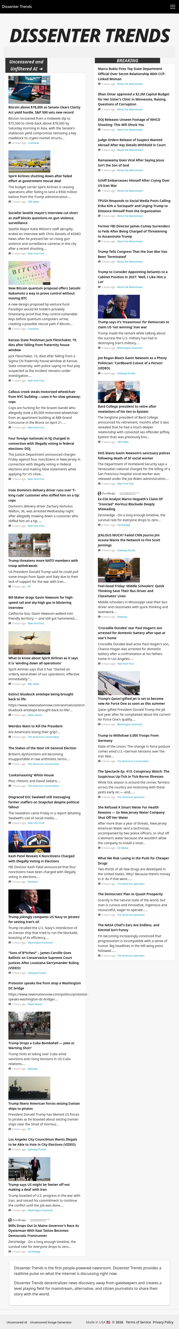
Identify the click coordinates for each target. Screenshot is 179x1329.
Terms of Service (138, 1322)
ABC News (33, 684)
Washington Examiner (40, 942)
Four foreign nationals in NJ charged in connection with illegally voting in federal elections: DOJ (41, 443)
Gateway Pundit (37, 973)
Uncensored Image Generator (51, 1322)
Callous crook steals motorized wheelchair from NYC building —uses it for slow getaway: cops (44, 396)
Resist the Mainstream (130, 84)
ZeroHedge (34, 1251)
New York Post (36, 253)
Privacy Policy (163, 1322)
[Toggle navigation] (172, 6)
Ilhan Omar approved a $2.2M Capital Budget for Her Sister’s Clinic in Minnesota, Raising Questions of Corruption (133, 99)
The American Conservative (43, 737)
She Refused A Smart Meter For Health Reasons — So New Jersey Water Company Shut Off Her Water (131, 812)
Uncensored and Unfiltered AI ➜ (26, 65)
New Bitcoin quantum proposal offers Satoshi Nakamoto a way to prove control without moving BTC (44, 293)
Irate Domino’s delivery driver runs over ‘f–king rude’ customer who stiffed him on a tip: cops (44, 495)
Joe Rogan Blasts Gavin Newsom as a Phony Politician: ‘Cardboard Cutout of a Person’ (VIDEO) (132, 363)
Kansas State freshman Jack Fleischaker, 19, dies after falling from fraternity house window (42, 345)
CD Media (122, 848)
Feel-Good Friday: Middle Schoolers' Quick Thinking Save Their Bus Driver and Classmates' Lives (131, 591)
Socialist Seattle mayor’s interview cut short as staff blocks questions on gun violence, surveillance (43, 218)
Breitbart (33, 881)
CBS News (33, 201)
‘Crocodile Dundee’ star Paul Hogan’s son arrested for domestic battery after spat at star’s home (131, 633)
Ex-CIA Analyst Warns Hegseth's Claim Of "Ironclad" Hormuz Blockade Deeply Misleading (130, 504)
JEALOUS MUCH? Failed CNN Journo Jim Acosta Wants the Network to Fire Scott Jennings (129, 540)
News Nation (35, 715)
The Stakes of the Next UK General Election (42, 748)
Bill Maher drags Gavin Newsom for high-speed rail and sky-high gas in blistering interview (40, 602)
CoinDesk (33, 143)
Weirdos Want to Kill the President (35, 726)
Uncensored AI (17, 1322)
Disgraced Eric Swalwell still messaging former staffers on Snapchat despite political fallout (43, 802)
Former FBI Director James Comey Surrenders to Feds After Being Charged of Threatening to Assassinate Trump (134, 231)
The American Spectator (131, 797)
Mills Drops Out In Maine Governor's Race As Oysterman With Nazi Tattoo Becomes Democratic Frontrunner (43, 1230)
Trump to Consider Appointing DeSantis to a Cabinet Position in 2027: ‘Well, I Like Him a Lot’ (133, 277)
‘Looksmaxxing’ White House (31, 775)
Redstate (33, 1068)
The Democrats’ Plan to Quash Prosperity (130, 894)
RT (29, 586)
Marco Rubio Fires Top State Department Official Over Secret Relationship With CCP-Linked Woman (131, 73)
